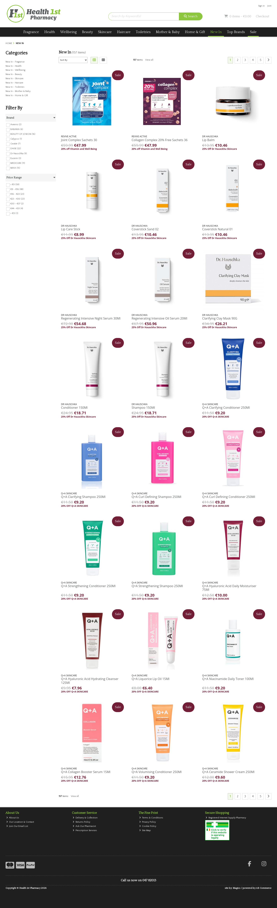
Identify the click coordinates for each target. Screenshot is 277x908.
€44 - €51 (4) (16, 208)
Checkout (262, 16)
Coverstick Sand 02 (145, 229)
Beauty (87, 32)
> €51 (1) (14, 213)
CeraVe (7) (15, 143)
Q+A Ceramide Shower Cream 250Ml (228, 772)
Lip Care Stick (70, 229)
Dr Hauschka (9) (18, 153)
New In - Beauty (14, 74)
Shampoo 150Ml (143, 407)
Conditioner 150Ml (74, 407)
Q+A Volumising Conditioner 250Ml (157, 772)
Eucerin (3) (15, 158)
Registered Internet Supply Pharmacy (226, 817)
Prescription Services (85, 830)
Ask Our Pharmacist (84, 826)
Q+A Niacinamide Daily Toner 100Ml (228, 679)
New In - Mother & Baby (18, 91)
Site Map (145, 830)
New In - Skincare (14, 78)
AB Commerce (263, 888)
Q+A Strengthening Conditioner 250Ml (88, 586)
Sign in (261, 6)
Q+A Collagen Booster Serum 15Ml (85, 772)
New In (216, 32)
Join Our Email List (17, 826)
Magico (236, 888)
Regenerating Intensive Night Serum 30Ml (90, 318)
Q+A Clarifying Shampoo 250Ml (83, 497)
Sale (253, 32)
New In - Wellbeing (15, 70)
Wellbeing (68, 32)
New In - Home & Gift (17, 95)
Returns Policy (81, 822)
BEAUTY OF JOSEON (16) (22, 134)
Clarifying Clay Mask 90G (219, 318)
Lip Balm (208, 140)
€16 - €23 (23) (17, 194)
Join (269, 6)
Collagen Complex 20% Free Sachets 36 (160, 140)
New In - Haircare (14, 83)
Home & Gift (195, 32)
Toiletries (143, 32)
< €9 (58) (14, 184)
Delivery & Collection (85, 817)
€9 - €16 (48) (16, 189)
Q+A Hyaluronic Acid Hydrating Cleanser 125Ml (89, 681)
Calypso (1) (16, 139)
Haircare (124, 32)
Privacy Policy (147, 822)
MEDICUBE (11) (17, 163)
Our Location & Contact (20, 822)
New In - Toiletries (15, 87)
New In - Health (14, 66)
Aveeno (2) (16, 124)
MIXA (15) (15, 168)
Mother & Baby (168, 32)
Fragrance (31, 32)
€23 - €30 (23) (17, 199)
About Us (12, 817)
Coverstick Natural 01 (217, 229)
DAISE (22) (15, 148)
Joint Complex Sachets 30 (79, 140)
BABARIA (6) (16, 129)
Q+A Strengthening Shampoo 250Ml (157, 586)
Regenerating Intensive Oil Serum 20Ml (159, 318)
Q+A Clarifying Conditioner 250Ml (226, 407)
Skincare (105, 32)
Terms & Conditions (151, 817)
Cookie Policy (147, 826)
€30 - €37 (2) (17, 203)
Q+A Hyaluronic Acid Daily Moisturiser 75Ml (229, 588)
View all (149, 60)
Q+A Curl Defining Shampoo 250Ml (156, 497)
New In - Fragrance (15, 62)
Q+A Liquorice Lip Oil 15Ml (150, 679)
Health (49, 32)
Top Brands (236, 32)
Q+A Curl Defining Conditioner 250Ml (228, 497)
